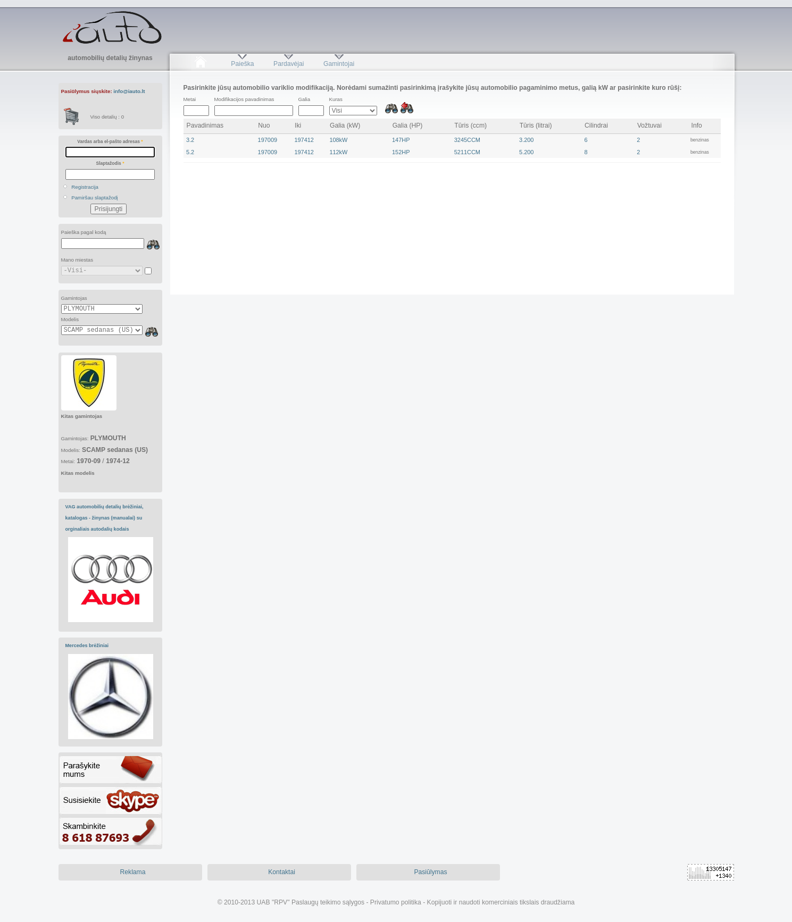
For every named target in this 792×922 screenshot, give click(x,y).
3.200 (526, 140)
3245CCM (467, 140)
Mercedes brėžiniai (87, 645)
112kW (338, 152)
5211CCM (467, 152)
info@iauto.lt (129, 91)
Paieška (242, 64)
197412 (304, 140)
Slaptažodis (110, 163)
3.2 (190, 140)
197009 (268, 140)
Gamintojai (338, 64)
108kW (338, 140)
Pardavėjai (288, 64)
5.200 (526, 152)
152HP (401, 152)
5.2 (190, 152)
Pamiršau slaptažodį (94, 197)
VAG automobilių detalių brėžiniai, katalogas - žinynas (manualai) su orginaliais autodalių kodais (104, 517)
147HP (401, 140)
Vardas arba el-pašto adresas (110, 141)
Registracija (84, 187)
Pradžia (201, 64)
